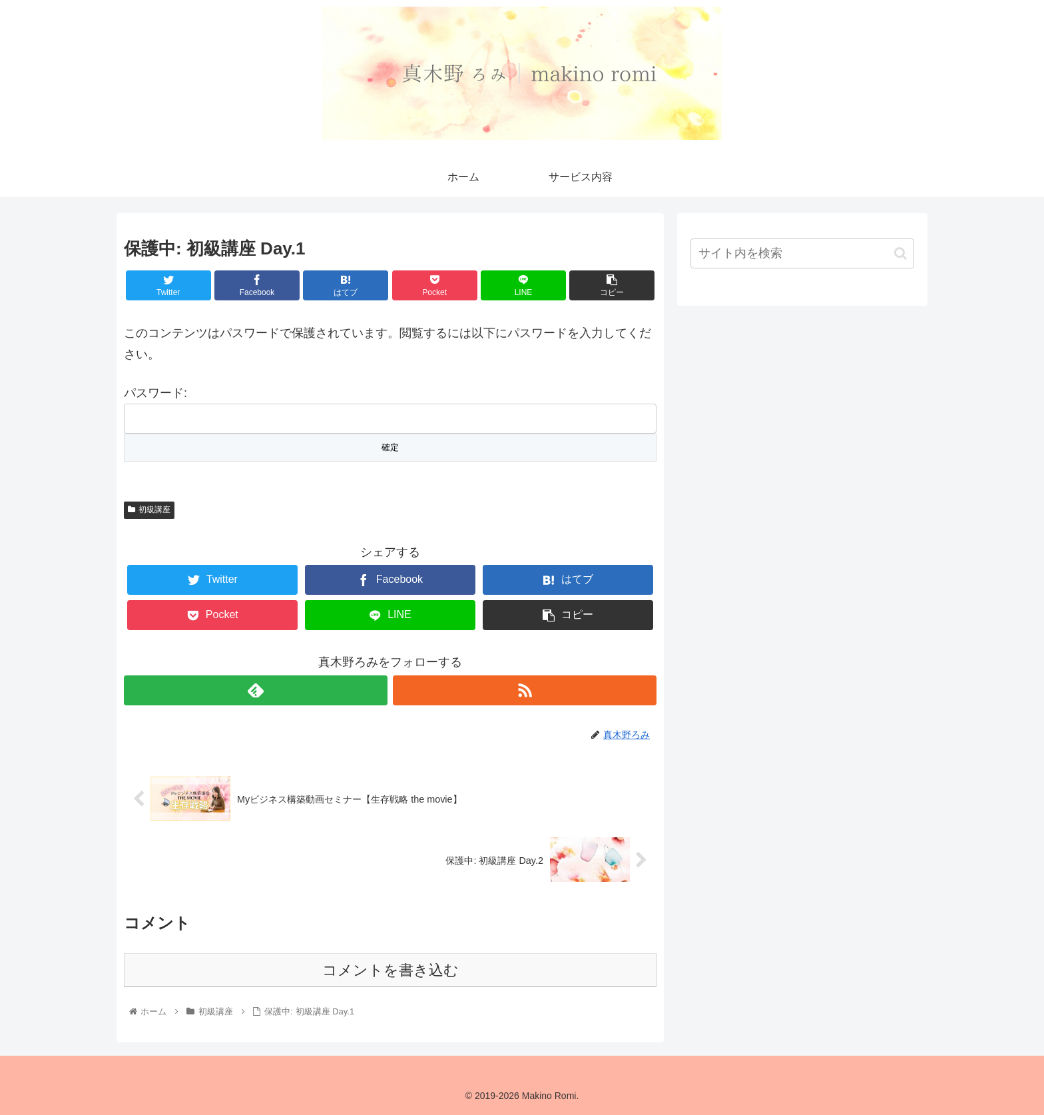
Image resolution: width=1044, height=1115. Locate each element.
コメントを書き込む (390, 970)
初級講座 (149, 509)
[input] (802, 253)
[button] (900, 253)
